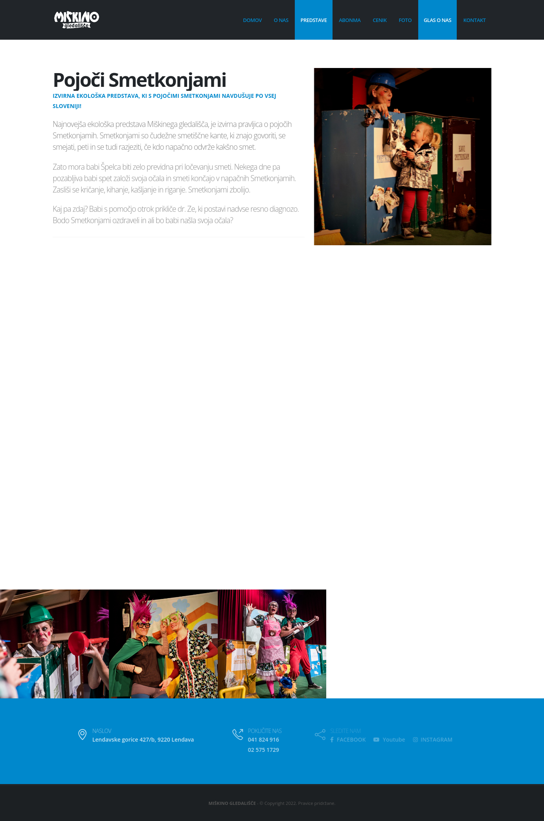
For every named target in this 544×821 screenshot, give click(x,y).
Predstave (313, 20)
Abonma (349, 20)
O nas (281, 20)
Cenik (379, 20)
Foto (405, 20)
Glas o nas (437, 20)
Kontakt (474, 20)
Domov (252, 20)
